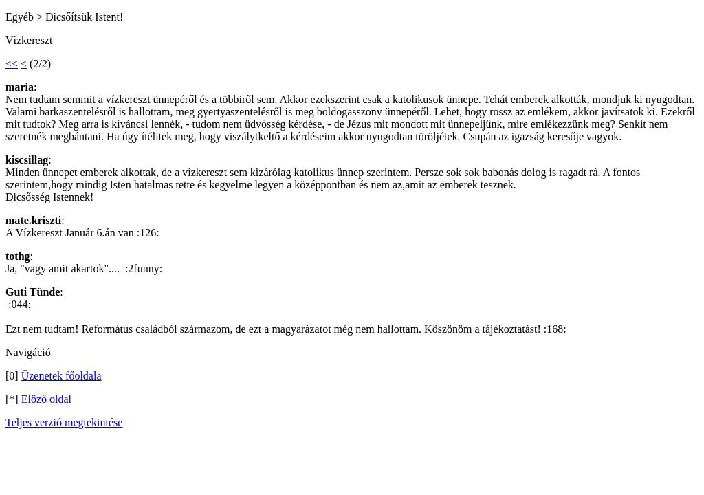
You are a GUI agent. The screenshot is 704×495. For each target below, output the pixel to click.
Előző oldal (46, 399)
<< (12, 63)
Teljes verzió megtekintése (64, 422)
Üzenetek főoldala (61, 376)
